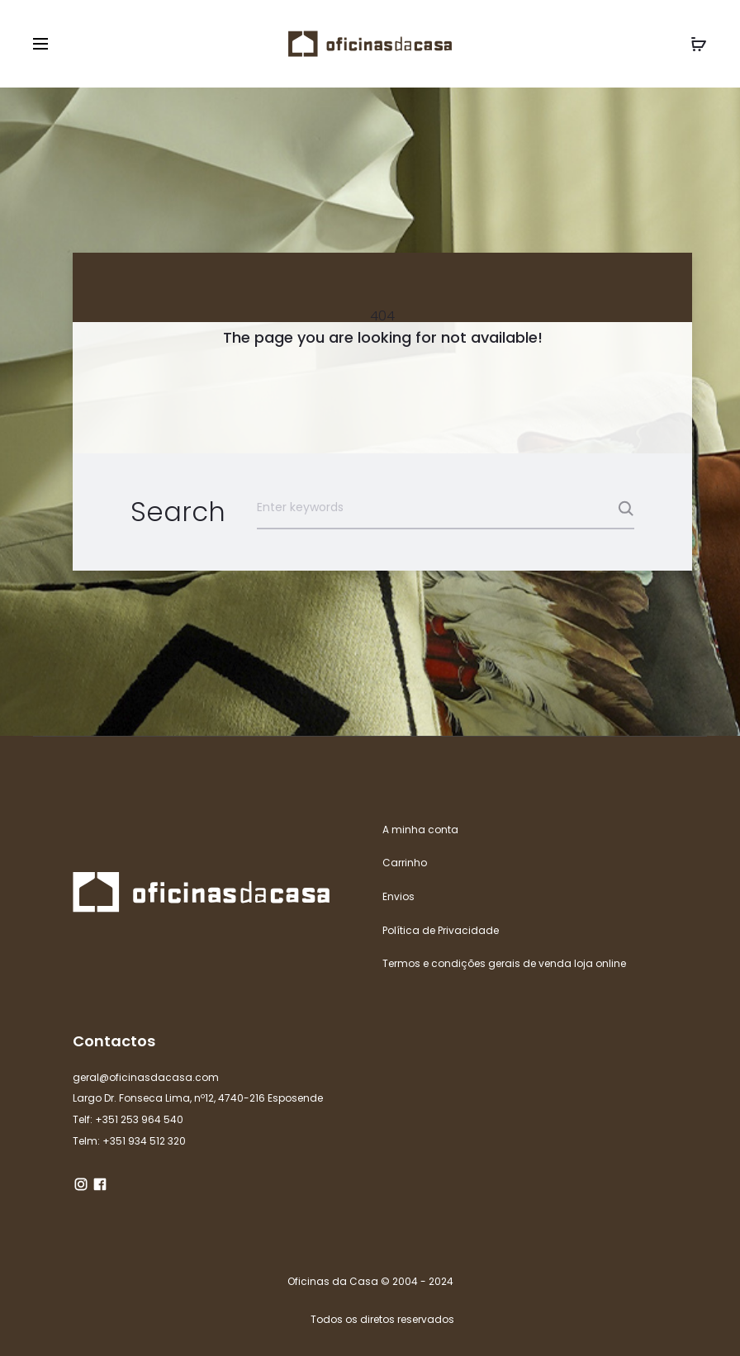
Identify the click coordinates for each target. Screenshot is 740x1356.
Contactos (114, 1041)
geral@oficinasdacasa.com (146, 1077)
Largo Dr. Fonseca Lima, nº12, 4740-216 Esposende (198, 1098)
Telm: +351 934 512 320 (129, 1141)
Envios (398, 896)
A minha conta (420, 830)
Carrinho (404, 863)
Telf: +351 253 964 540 (128, 1119)
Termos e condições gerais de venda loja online (504, 963)
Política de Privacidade (440, 930)
